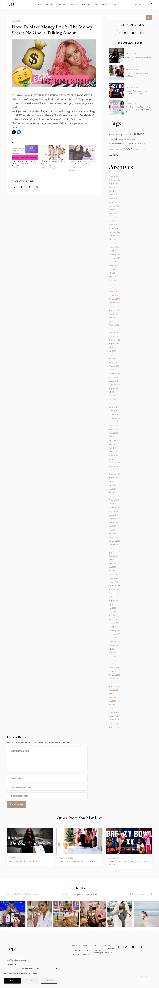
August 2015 (113, 556)
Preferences (49, 981)
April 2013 (112, 660)
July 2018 (112, 437)
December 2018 (114, 418)
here (86, 123)
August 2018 (113, 433)
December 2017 (114, 463)
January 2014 (113, 627)
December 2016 (114, 507)
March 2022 (113, 288)
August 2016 (113, 522)
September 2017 (114, 474)
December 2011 (114, 720)
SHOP (104, 4)
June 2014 (112, 608)
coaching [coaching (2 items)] (119, 135)
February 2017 (114, 500)
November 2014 (114, 589)
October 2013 (113, 638)
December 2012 (114, 675)
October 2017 (113, 470)
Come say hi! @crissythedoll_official (24, 894)
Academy (74, 4)
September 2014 (114, 597)
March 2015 (113, 575)
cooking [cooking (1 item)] (130, 134)
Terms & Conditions (146, 977)
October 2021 (113, 306)
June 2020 (112, 351)
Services (62, 4)
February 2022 (114, 292)
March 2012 (113, 709)
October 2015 (113, 548)
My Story (50, 4)
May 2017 (112, 489)
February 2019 (114, 411)
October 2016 (113, 515)
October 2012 (113, 682)
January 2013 (113, 671)
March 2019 (113, 407)
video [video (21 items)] (128, 149)
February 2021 (114, 325)
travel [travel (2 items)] (111, 150)
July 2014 (112, 604)
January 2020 (113, 370)
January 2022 (113, 295)
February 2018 (114, 455)
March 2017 (113, 496)
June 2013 (112, 653)
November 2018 (114, 422)
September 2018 (114, 429)
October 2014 (113, 593)
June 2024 (112, 213)
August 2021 (113, 314)
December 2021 (114, 299)
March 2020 (113, 362)
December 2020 (114, 329)
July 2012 (112, 694)
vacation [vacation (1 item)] (121, 149)
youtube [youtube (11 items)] (114, 155)
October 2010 (113, 723)
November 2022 (114, 258)
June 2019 (112, 396)
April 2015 (112, 571)
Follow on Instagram (141, 894)
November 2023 (114, 232)
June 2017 (112, 485)
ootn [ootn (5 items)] (137, 143)
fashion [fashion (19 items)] (139, 134)
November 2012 (114, 679)
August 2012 (113, 690)
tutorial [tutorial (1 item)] (116, 149)
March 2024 (113, 221)
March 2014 (113, 619)
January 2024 (113, 228)
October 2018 (113, 426)
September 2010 (114, 727)
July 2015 (112, 560)
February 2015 (114, 578)
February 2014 (114, 623)
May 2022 (112, 280)
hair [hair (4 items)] (116, 139)
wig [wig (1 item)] (144, 149)
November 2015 (114, 545)
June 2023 (112, 239)
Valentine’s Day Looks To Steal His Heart (52, 162)
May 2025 (112, 187)
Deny (31, 981)
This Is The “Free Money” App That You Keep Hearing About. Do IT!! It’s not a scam (25, 163)
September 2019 (114, 385)
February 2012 (114, 712)
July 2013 (112, 649)
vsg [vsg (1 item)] (140, 149)
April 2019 (112, 403)
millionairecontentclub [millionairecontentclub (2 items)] (116, 144)
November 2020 (114, 333)
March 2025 (113, 195)
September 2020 (114, 340)
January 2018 (113, 459)
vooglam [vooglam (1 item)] (136, 149)
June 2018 (112, 440)
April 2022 (112, 284)
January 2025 (113, 202)
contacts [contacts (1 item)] (125, 134)
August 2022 (113, 269)
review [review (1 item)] (147, 144)
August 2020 (113, 344)
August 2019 (113, 388)
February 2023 (114, 247)
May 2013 (112, 656)
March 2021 (113, 321)
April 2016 (112, 534)
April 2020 (112, 359)
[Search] (149, 17)
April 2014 (112, 616)
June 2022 (112, 277)
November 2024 (114, 206)
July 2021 (112, 318)
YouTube (86, 4)
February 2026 (114, 176)
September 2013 (114, 642)
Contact (114, 4)
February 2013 (114, 668)
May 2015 (112, 567)
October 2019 (113, 381)
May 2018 (112, 444)
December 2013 (114, 630)
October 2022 (113, 262)
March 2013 (113, 664)
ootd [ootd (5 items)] (131, 143)
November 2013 (114, 634)
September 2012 (114, 686)
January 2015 (113, 582)
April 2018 (112, 448)
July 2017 (112, 481)
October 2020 (113, 336)
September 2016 (114, 519)
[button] (56, 968)
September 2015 (114, 552)
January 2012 (113, 716)
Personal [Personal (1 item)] (142, 144)
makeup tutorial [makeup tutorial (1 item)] (131, 139)
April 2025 (112, 191)
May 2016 (112, 530)
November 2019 (114, 377)
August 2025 (113, 184)
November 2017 (114, 466)
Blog (96, 4)
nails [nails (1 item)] (126, 144)
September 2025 (114, 180)
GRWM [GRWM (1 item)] (111, 139)
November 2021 (114, 303)
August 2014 (113, 601)
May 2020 (112, 355)
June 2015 (112, 563)
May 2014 (112, 612)
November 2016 (114, 511)
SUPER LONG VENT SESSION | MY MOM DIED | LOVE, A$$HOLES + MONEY (82, 163)
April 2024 (112, 217)
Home (40, 4)
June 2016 (112, 526)
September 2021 (114, 310)
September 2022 (114, 265)
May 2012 (112, 701)
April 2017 (112, 493)
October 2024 (113, 210)
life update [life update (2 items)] (122, 139)
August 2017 (113, 478)
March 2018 (113, 452)
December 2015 (114, 541)
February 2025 (114, 198)
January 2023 (113, 251)
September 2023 (114, 236)
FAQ (95, 946)
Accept (12, 981)
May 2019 (112, 400)
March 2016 (113, 537)
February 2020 (114, 366)
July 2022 (112, 273)
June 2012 (112, 697)
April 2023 (112, 243)
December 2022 (114, 254)
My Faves (86, 950)
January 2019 (113, 414)
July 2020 (112, 347)
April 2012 (112, 705)
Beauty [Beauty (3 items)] (111, 134)
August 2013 (113, 645)
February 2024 (114, 224)
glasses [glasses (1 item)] (147, 134)
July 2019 (112, 392)
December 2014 (114, 586)
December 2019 (114, 373)
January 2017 (113, 504)
